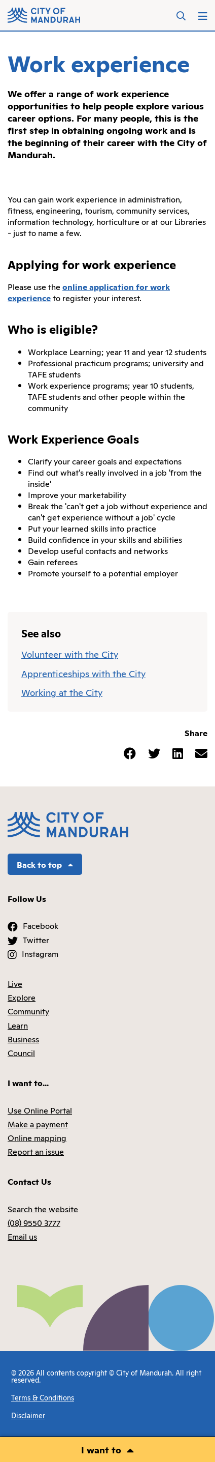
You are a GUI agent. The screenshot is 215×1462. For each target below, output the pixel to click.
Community (28, 1010)
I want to (101, 1449)
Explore (21, 997)
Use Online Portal (40, 1110)
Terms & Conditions (42, 1397)
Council (21, 1052)
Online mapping (37, 1137)
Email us (22, 1236)
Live (15, 983)
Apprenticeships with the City (83, 673)
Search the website (43, 1208)
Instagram (40, 953)
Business (23, 1038)
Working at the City (61, 692)
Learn (18, 1025)
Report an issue (36, 1151)
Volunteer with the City (69, 654)
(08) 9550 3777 (34, 1222)
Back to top (45, 864)
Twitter (36, 939)
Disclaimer (28, 1415)
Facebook (40, 925)
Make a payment (38, 1123)
